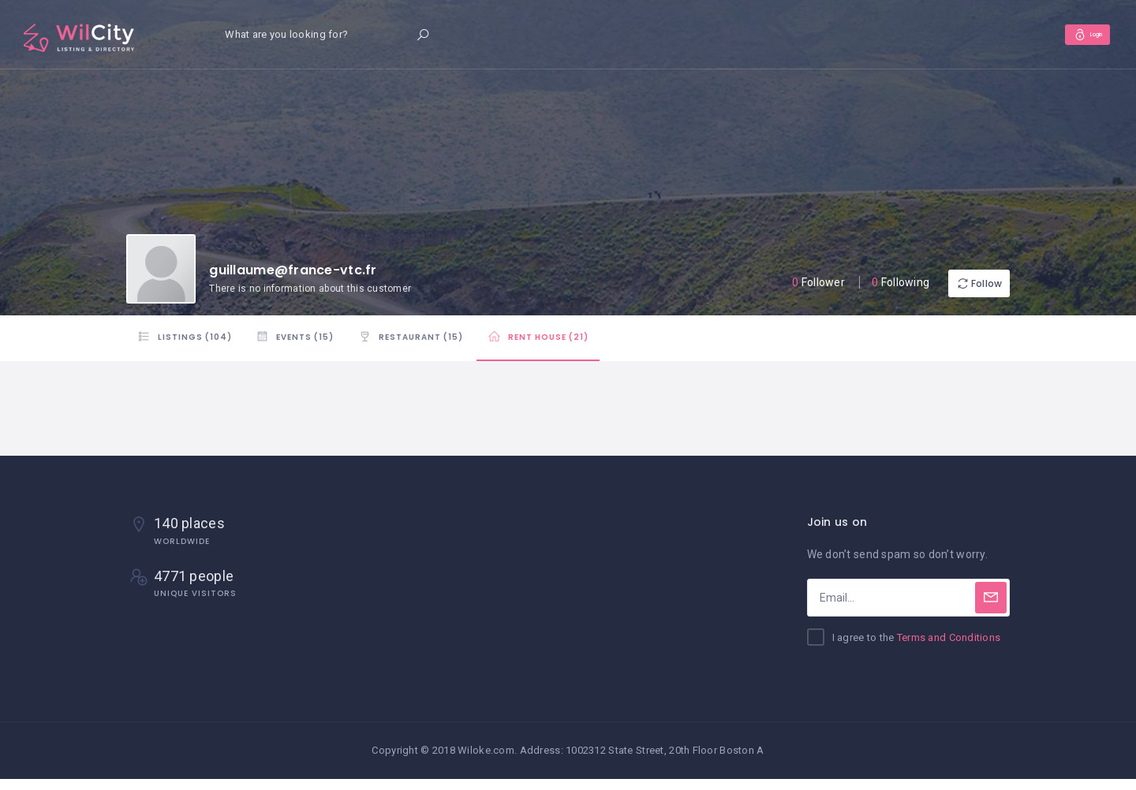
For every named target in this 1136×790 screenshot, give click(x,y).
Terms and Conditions (949, 649)
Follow (962, 283)
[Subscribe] (991, 609)
